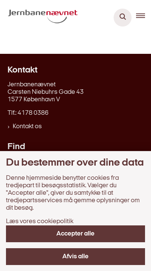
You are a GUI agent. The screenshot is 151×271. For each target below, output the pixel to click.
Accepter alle (75, 234)
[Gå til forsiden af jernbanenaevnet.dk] (40, 17)
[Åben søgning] (123, 18)
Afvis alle (75, 256)
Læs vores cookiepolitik (39, 221)
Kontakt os (27, 126)
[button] (143, 17)
